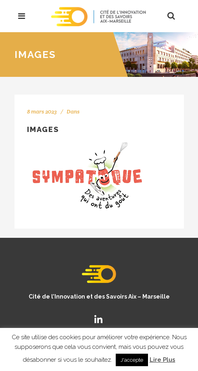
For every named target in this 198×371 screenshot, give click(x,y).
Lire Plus (162, 359)
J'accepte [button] (132, 360)
